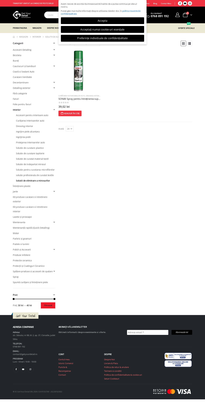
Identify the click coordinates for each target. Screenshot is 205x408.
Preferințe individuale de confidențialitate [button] (102, 38)
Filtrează (48, 305)
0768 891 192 (19, 346)
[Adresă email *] (147, 332)
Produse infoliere (21, 255)
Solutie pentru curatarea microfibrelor (35, 169)
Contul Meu (166, 3)
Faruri (16, 98)
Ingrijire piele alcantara (28, 131)
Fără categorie (20, 93)
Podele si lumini (21, 244)
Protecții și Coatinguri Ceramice (28, 265)
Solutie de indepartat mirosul (31, 164)
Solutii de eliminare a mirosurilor (33, 180)
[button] (183, 43)
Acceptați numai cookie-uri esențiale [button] (102, 29)
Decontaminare (21, 82)
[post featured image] (79, 70)
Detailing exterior (21, 87)
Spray (16, 276)
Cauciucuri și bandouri (24, 66)
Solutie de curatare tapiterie (30, 153)
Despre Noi (53, 28)
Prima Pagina (20, 28)
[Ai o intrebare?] (156, 14)
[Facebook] (180, 3)
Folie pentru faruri (22, 104)
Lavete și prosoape (22, 216)
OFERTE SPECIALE (186, 28)
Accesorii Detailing (22, 49)
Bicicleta (17, 55)
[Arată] (70, 128)
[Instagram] (190, 3)
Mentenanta (19, 222)
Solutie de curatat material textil (32, 158)
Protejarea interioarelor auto (30, 142)
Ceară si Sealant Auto (23, 71)
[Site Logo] (22, 15)
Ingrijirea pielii (23, 137)
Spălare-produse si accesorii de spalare (33, 271)
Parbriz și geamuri (22, 238)
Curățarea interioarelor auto (71, 96)
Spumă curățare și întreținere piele (30, 282)
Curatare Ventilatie (22, 77)
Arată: (61, 128)
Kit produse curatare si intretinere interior (30, 209)
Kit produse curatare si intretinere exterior (30, 199)
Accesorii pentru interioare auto (32, 115)
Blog (155, 3)
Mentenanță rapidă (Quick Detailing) (31, 227)
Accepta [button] (102, 20)
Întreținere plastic (22, 186)
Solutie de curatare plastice (30, 147)
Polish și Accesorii (22, 249)
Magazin (37, 28)
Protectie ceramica (22, 260)
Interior (17, 109)
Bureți (16, 60)
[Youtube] (185, 3)
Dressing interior (93, 96)
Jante (15, 191)
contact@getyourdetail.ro (25, 354)
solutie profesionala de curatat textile (35, 175)
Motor (16, 233)
